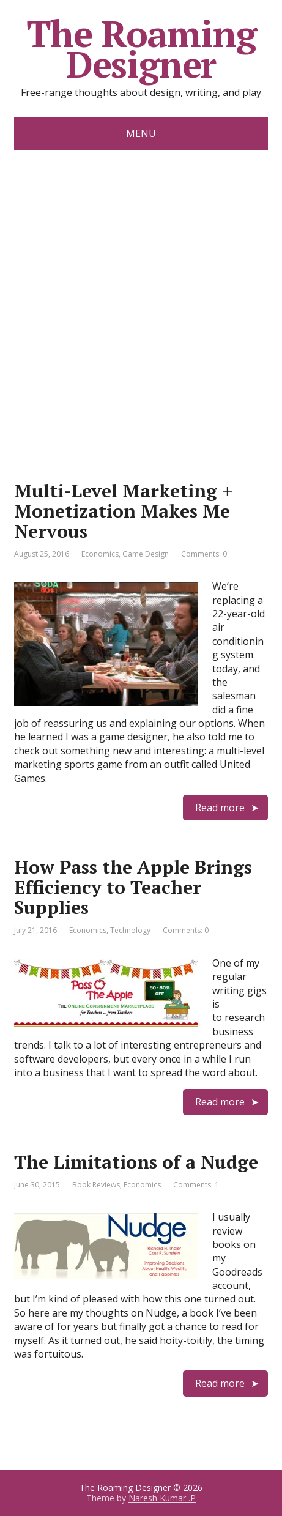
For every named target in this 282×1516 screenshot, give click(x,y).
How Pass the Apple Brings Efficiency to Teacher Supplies (133, 887)
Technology (130, 930)
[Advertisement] (141, 297)
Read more (220, 807)
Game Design (145, 554)
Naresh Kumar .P (162, 1498)
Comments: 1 (196, 1185)
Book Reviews (96, 1185)
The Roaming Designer (141, 49)
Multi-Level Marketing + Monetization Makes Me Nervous (123, 510)
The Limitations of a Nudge (136, 1162)
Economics (100, 554)
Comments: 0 (204, 554)
